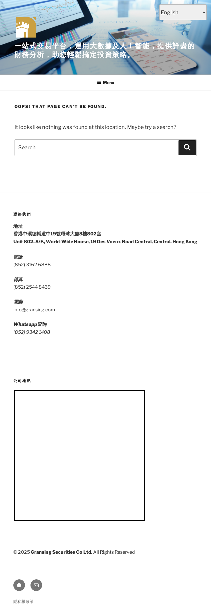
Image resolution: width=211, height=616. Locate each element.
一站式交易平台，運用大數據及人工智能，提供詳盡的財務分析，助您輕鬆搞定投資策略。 (105, 50)
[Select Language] (183, 12)
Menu (105, 82)
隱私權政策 (23, 601)
